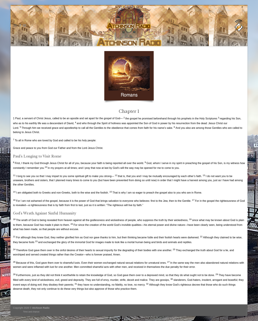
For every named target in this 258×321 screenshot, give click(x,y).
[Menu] (15, 25)
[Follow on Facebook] (20, 25)
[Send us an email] (24, 25)
